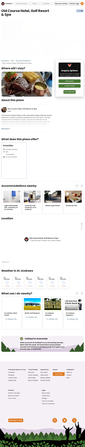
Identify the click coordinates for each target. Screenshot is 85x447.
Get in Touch (12, 398)
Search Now (58, 374)
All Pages (44, 398)
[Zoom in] (81, 224)
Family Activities (45, 380)
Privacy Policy (46, 393)
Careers (69, 375)
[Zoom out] (81, 226)
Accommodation (23, 61)
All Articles (31, 372)
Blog (68, 378)
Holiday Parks (12, 380)
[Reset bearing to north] (81, 228)
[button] (61, 3)
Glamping (11, 375)
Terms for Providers (48, 401)
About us (69, 372)
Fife (12, 61)
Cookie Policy (46, 396)
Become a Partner (13, 396)
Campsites (11, 372)
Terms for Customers (48, 404)
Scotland (5, 61)
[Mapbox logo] (5, 262)
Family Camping (33, 375)
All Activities (44, 372)
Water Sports (44, 375)
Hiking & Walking (45, 378)
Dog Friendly (32, 378)
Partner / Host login (14, 393)
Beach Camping (33, 380)
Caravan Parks (12, 378)
